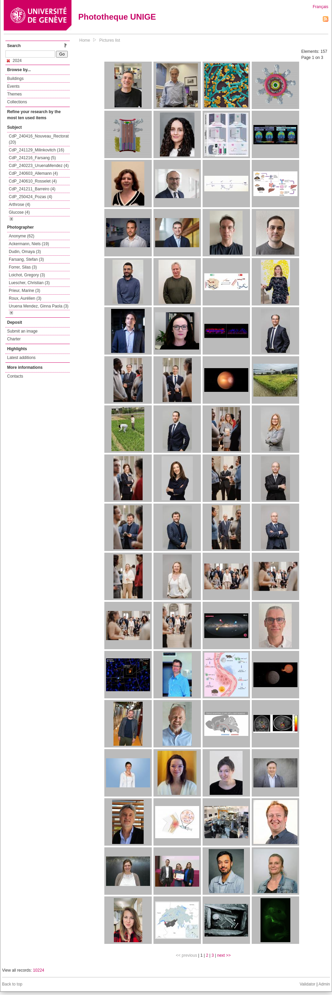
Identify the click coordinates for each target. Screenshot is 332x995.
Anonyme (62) (21, 236)
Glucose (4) (19, 212)
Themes (14, 94)
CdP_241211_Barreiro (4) (32, 189)
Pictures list (109, 40)
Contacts (15, 376)
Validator (307, 984)
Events (13, 86)
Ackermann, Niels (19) (29, 243)
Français (320, 6)
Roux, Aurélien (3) (25, 298)
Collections (17, 102)
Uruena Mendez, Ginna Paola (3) (38, 306)
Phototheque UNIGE (117, 16)
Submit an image (22, 331)
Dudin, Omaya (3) (25, 251)
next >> (224, 955)
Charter (14, 339)
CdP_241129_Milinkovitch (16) (36, 150)
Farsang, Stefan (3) (26, 259)
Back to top (12, 984)
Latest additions (21, 357)
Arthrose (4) (19, 204)
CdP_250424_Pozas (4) (30, 196)
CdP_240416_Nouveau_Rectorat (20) (39, 139)
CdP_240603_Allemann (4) (33, 173)
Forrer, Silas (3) (23, 267)
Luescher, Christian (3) (29, 282)
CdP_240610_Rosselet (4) (33, 181)
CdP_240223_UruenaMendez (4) (39, 165)
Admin (324, 984)
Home (84, 40)
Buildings (15, 78)
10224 (38, 970)
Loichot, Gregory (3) (27, 275)
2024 (14, 60)
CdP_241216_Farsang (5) (32, 157)
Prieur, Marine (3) (24, 290)
